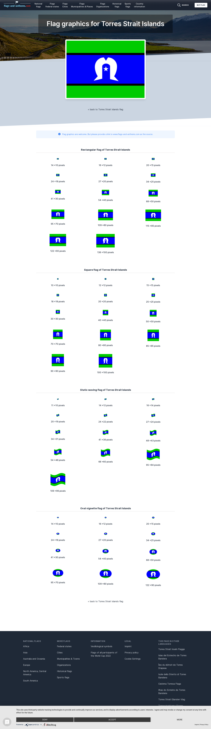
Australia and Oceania (34, 658)
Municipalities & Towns (68, 658)
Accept (112, 719)
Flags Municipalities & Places (82, 5)
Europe (26, 665)
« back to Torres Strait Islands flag (105, 109)
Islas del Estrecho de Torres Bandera (172, 657)
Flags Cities (65, 5)
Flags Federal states (52, 5)
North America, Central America (34, 673)
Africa (26, 646)
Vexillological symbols (101, 646)
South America (30, 680)
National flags (38, 5)
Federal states (64, 646)
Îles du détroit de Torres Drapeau (170, 666)
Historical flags (116, 5)
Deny (45, 719)
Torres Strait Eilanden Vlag (171, 699)
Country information (139, 5)
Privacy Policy (204, 724)
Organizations (64, 665)
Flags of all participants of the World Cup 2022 (104, 654)
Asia (25, 652)
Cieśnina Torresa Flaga (169, 683)
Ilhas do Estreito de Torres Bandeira (171, 692)
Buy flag (201, 5)
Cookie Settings (133, 658)
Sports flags (128, 5)
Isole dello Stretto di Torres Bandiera (172, 676)
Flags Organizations (102, 5)
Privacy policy (132, 652)
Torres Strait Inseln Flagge (171, 649)
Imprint (128, 646)
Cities (60, 652)
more (179, 719)
